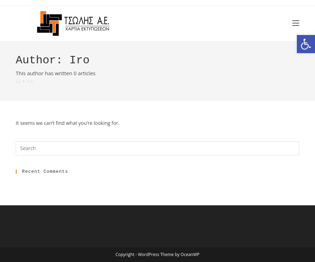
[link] (306, 44)
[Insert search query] (157, 148)
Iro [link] (30, 81)
